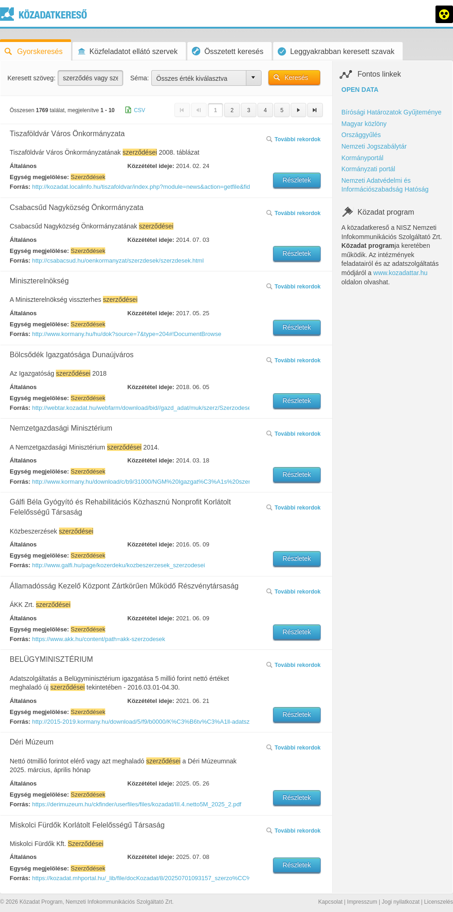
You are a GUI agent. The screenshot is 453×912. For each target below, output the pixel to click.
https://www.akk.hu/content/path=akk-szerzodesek (98, 639)
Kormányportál (362, 158)
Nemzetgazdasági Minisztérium (61, 428)
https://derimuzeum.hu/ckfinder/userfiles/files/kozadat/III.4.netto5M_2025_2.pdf (136, 804)
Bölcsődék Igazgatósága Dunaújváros (72, 355)
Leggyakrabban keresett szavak (336, 51)
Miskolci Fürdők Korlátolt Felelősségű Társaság (87, 825)
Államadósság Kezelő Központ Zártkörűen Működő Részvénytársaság (124, 586)
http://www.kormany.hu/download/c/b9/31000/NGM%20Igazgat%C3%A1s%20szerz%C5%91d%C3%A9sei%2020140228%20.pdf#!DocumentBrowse (140, 481)
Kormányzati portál (368, 169)
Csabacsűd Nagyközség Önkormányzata (76, 207)
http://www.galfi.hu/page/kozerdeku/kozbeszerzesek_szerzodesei (118, 565)
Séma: (139, 78)
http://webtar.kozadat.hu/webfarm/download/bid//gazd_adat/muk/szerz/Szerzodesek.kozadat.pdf (140, 407)
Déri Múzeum (32, 742)
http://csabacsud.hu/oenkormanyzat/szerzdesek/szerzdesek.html (117, 260)
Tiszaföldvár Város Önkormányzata (67, 134)
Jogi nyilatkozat (400, 902)
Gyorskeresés (34, 51)
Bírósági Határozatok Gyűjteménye (391, 112)
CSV (139, 110)
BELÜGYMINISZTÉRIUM (51, 659)
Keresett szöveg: (31, 78)
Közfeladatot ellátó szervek (127, 51)
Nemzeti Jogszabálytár (374, 146)
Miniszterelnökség (39, 281)
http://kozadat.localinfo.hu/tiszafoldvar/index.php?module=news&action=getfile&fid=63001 (140, 186)
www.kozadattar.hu (400, 272)
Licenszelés (438, 902)
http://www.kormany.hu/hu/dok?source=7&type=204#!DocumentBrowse (126, 333)
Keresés (296, 77)
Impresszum (362, 902)
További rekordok (293, 139)
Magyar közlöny (364, 123)
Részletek (297, 180)
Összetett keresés (227, 51)
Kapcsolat (330, 902)
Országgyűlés (361, 134)
